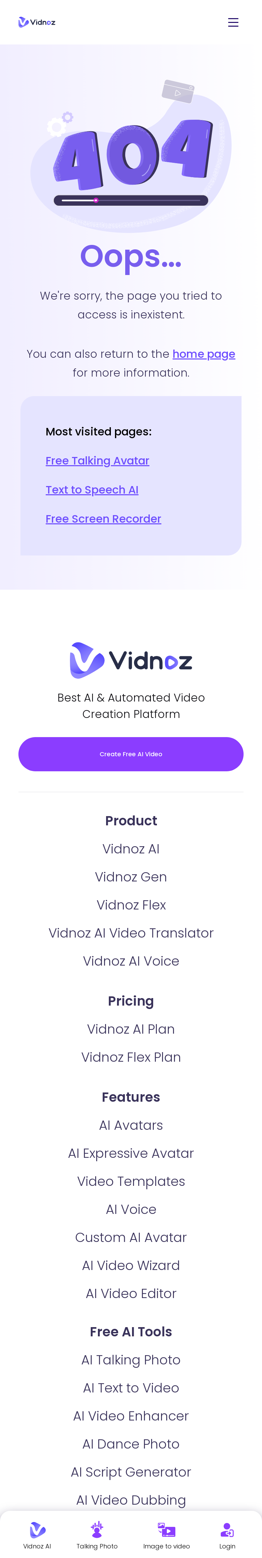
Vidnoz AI (131, 849)
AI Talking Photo (131, 1360)
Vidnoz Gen (131, 877)
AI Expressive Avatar (131, 1153)
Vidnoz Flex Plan (131, 1057)
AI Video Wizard (131, 1265)
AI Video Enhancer (131, 1416)
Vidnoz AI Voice (131, 961)
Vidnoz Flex (131, 905)
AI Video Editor (131, 1293)
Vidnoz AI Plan (131, 1029)
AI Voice (131, 1209)
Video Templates (131, 1181)
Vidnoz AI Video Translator (131, 933)
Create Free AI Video (131, 754)
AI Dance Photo (131, 1444)
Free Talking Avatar (97, 460)
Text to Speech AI (92, 489)
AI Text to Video (131, 1388)
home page (204, 354)
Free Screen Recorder (103, 518)
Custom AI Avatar (131, 1237)
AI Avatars (131, 1125)
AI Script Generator (131, 1472)
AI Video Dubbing (131, 1500)
